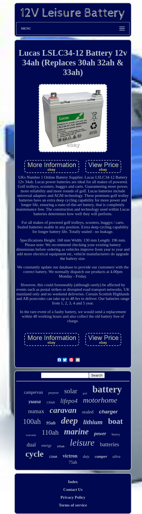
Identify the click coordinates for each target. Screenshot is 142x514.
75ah (73, 462)
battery (107, 389)
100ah (32, 421)
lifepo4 (68, 401)
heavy (115, 434)
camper (101, 456)
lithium (93, 422)
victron (70, 456)
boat (115, 421)
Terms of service (73, 505)
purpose (53, 393)
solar (70, 391)
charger (108, 411)
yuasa (35, 401)
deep (69, 421)
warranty (31, 435)
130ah (50, 402)
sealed (87, 411)
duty (86, 457)
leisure (82, 443)
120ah (53, 457)
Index (73, 482)
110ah (50, 432)
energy (46, 446)
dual (31, 445)
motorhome (100, 400)
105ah (61, 446)
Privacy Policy (72, 497)
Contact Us (72, 489)
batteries (109, 444)
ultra (116, 456)
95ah (51, 423)
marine (76, 431)
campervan (33, 392)
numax (36, 411)
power (100, 433)
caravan (63, 410)
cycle (34, 454)
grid (85, 393)
